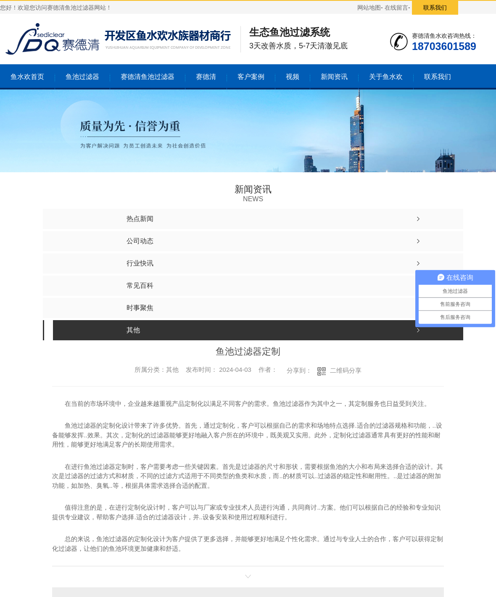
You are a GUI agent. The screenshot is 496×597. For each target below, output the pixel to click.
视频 (292, 76)
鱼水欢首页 (27, 76)
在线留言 (396, 7)
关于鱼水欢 (386, 76)
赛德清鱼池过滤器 (147, 76)
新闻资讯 (334, 76)
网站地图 (369, 7)
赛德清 (206, 76)
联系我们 (435, 7)
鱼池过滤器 (82, 76)
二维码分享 (345, 370)
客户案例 (250, 76)
